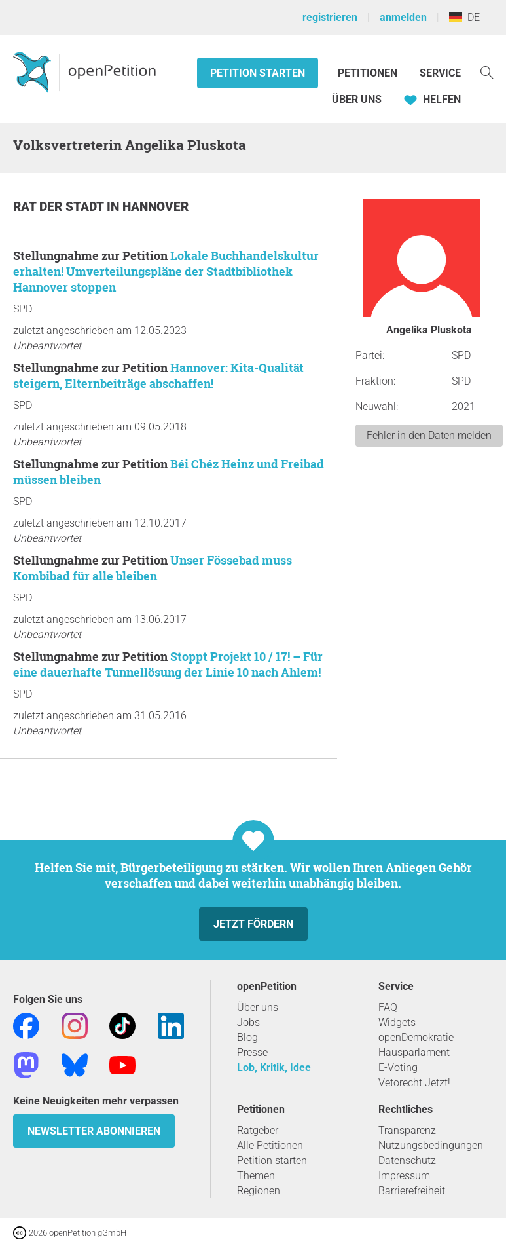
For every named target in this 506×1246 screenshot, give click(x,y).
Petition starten (257, 73)
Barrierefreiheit (411, 1190)
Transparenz (407, 1130)
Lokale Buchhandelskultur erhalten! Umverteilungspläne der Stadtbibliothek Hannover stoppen (166, 271)
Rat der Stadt (60, 206)
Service (440, 73)
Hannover (155, 206)
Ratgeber (257, 1130)
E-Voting (398, 1067)
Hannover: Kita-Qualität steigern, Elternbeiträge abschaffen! (158, 375)
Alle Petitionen (270, 1145)
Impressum (404, 1175)
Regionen (258, 1190)
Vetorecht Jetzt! (414, 1082)
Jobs (248, 1022)
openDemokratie (416, 1037)
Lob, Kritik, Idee (274, 1067)
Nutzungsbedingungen (430, 1145)
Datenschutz (407, 1160)
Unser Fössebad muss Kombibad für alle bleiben (152, 568)
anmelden (403, 17)
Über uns (257, 1007)
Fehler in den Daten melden (429, 435)
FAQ (387, 1007)
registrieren (329, 17)
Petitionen (369, 73)
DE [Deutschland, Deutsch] (464, 17)
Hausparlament (414, 1052)
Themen (256, 1175)
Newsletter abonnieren (93, 1131)
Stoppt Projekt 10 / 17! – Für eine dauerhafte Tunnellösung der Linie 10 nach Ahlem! (168, 664)
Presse (252, 1052)
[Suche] (487, 71)
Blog (247, 1037)
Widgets (397, 1022)
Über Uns (357, 99)
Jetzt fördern (253, 924)
